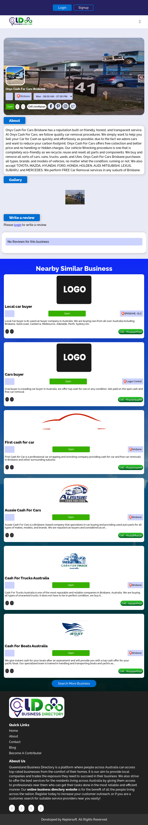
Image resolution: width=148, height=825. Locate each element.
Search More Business (74, 683)
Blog (12, 747)
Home (13, 731)
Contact (15, 742)
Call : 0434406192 (132, 603)
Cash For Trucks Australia (27, 578)
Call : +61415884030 (130, 535)
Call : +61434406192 (130, 331)
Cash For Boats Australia (26, 646)
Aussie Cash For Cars (23, 510)
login (17, 225)
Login (62, 7)
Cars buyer (14, 374)
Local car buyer (18, 306)
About (13, 736)
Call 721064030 (36, 106)
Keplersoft (69, 819)
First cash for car (19, 442)
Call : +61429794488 (130, 399)
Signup (83, 7)
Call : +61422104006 (130, 467)
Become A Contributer (25, 753)
